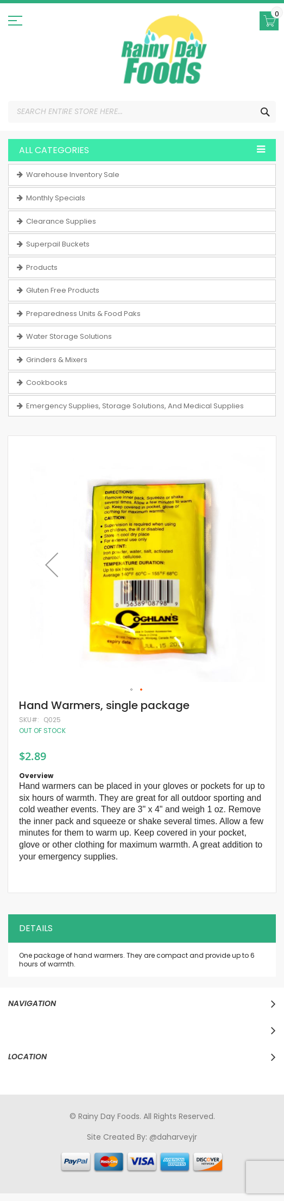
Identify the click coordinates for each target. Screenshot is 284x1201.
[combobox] (142, 112)
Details (36, 928)
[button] (51, 564)
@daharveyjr (173, 1137)
